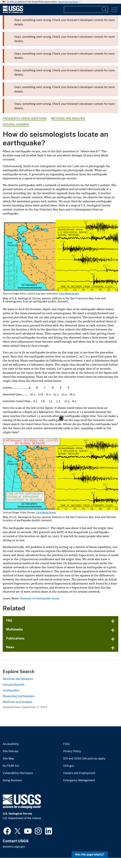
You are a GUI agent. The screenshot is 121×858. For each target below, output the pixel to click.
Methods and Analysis (68, 118)
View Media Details (69, 293)
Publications (15, 638)
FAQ (9, 620)
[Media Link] (60, 256)
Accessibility (11, 744)
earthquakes (11, 690)
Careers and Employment (79, 773)
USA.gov (68, 765)
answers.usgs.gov (14, 846)
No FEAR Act (11, 765)
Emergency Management (79, 780)
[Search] (104, 9)
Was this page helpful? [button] (89, 854)
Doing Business (12, 780)
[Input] (86, 9)
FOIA (66, 744)
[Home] (13, 12)
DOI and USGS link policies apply (84, 758)
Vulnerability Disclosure (18, 773)
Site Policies (10, 751)
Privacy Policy (72, 751)
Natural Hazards (16, 124)
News (10, 647)
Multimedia (14, 629)
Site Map (8, 758)
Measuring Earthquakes (19, 696)
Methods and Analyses (18, 679)
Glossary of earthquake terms (39, 598)
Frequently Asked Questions (25, 118)
